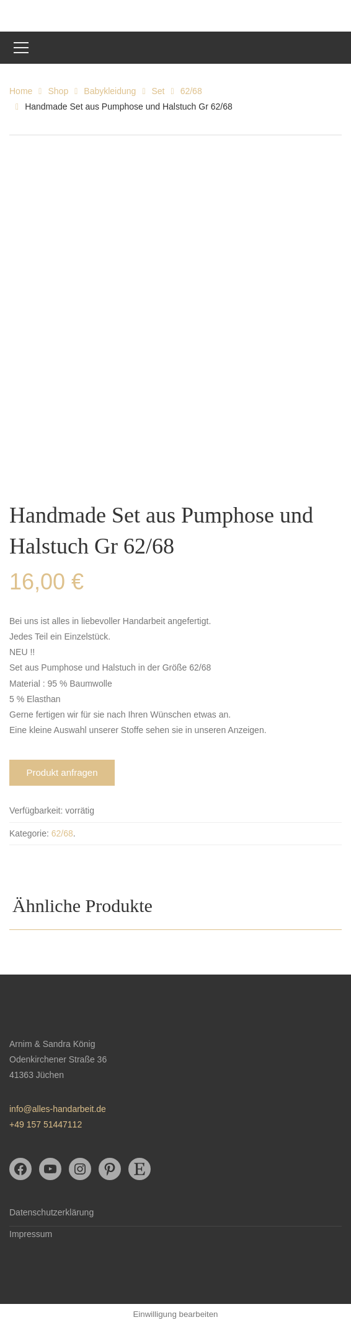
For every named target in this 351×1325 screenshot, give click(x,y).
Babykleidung (110, 91)
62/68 (191, 91)
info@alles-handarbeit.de (57, 1109)
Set (158, 91)
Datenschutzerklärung (51, 1212)
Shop (58, 91)
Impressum (30, 1234)
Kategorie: (29, 833)
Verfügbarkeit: (36, 810)
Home (20, 91)
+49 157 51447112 (45, 1124)
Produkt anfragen (61, 772)
